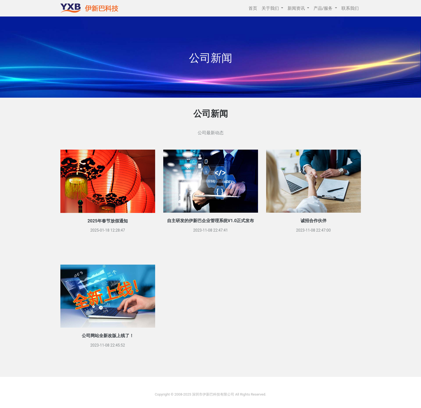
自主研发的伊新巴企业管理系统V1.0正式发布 (210, 220)
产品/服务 (324, 8)
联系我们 (350, 8)
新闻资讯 (297, 8)
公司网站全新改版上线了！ (108, 335)
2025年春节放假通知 (107, 220)
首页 (253, 8)
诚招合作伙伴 (314, 220)
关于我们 (271, 8)
